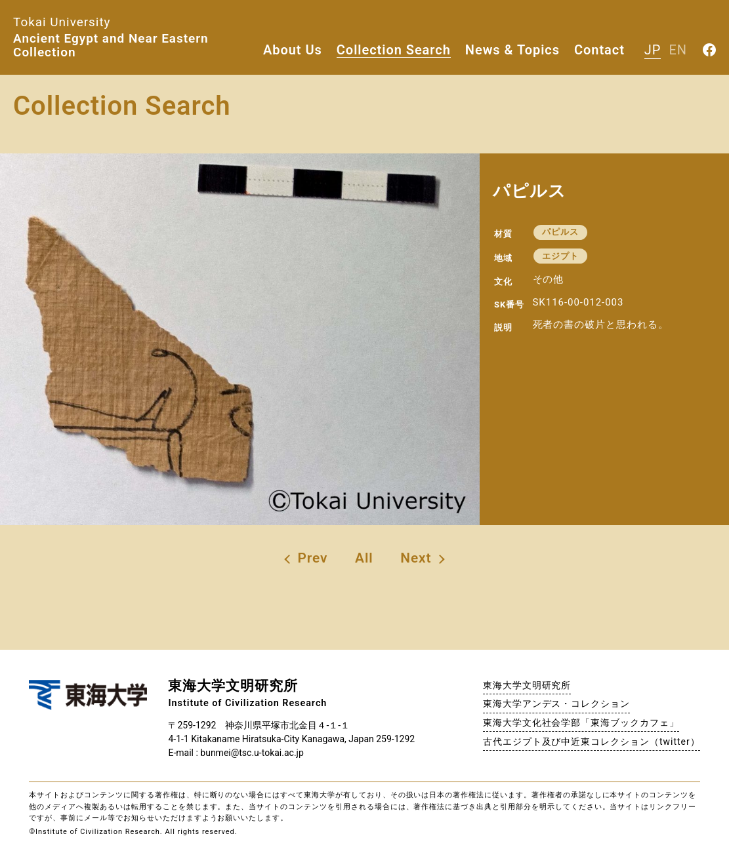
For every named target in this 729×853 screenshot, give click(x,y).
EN (678, 50)
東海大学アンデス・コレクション (556, 703)
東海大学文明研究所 (527, 685)
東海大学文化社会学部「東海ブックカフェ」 (581, 722)
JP (652, 50)
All (364, 558)
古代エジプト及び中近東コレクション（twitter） (591, 741)
